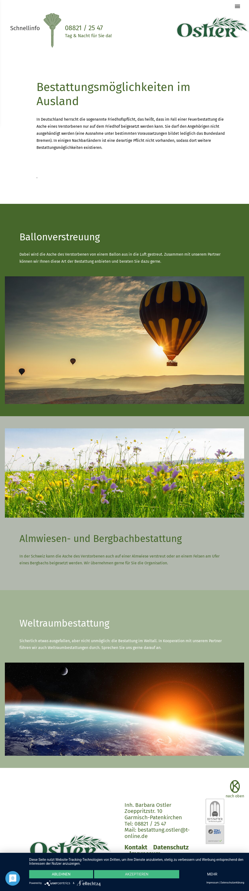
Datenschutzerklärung (232, 882)
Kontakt (135, 847)
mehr (212, 874)
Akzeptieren (136, 874)
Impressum (212, 882)
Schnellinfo (25, 28)
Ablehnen (61, 874)
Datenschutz (171, 847)
